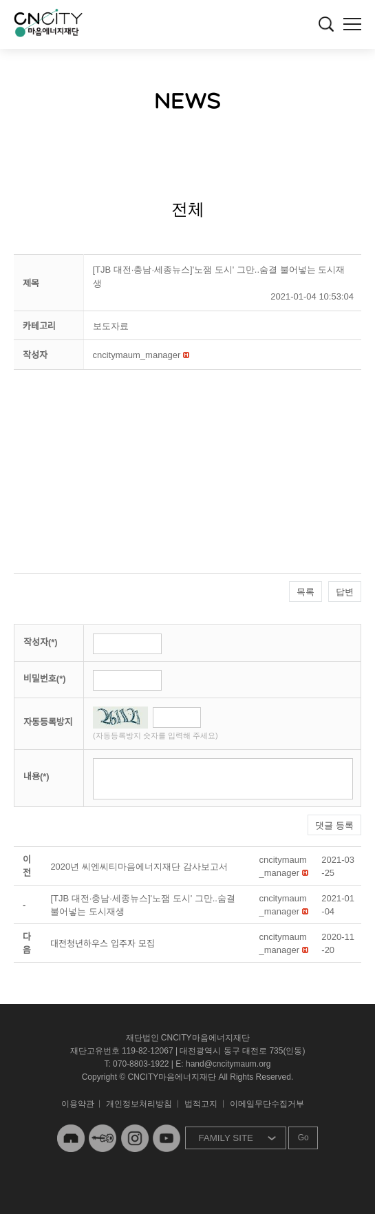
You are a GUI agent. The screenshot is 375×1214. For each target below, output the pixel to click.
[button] (137, 355)
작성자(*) (40, 642)
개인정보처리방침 (139, 1104)
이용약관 (77, 1104)
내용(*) (36, 776)
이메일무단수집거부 (267, 1104)
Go (303, 1137)
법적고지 (200, 1104)
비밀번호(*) (44, 678)
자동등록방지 (48, 722)
